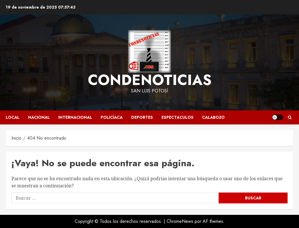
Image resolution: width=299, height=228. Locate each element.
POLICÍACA (112, 117)
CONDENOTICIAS (150, 80)
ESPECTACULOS (178, 117)
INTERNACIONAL (75, 117)
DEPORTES (142, 117)
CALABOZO (213, 117)
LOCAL (12, 117)
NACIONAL (39, 117)
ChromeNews (180, 221)
